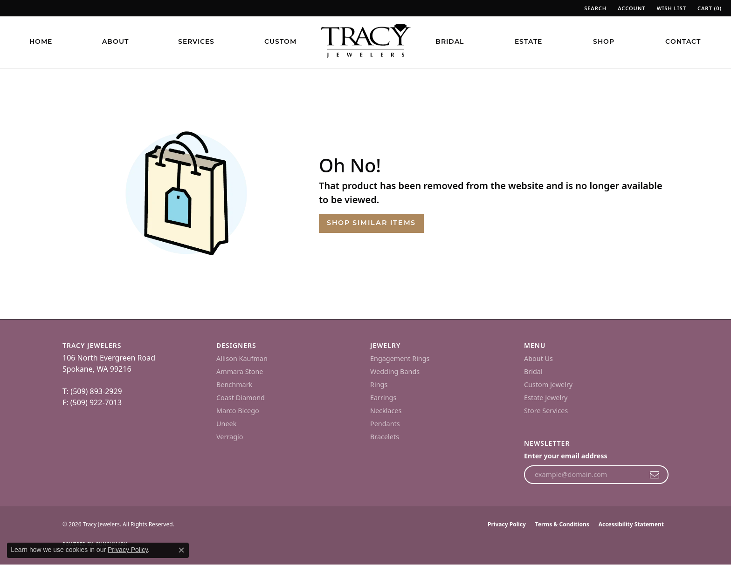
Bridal (449, 42)
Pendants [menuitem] (385, 423)
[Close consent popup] (181, 550)
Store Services (546, 410)
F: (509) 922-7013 (92, 402)
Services (196, 42)
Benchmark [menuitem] (234, 384)
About (115, 42)
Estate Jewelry (545, 397)
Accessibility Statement (631, 524)
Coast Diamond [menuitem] (240, 397)
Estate (528, 42)
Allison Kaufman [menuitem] (242, 358)
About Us (538, 358)
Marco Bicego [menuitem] (237, 410)
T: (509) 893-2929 (92, 391)
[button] (594, 8)
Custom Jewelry (548, 384)
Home (40, 42)
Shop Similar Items (371, 223)
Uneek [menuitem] (226, 423)
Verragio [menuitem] (229, 436)
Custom (280, 42)
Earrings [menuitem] (383, 397)
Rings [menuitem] (378, 384)
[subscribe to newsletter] (655, 474)
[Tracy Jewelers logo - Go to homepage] (365, 42)
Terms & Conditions (562, 524)
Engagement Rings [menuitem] (400, 358)
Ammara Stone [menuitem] (239, 371)
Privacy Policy (507, 524)
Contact (683, 42)
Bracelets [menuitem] (384, 436)
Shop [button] (603, 42)
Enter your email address (565, 455)
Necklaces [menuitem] (385, 410)
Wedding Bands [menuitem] (395, 371)
